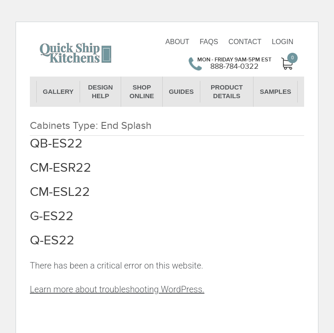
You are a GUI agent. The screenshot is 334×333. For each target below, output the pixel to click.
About (177, 41)
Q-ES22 (52, 240)
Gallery (58, 91)
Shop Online (141, 91)
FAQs (208, 41)
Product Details (227, 91)
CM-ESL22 (60, 192)
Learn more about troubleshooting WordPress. (117, 289)
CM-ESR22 (60, 168)
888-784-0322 (234, 66)
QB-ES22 (56, 143)
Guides (181, 91)
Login (282, 41)
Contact (244, 41)
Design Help (100, 91)
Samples (275, 91)
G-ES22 (52, 216)
